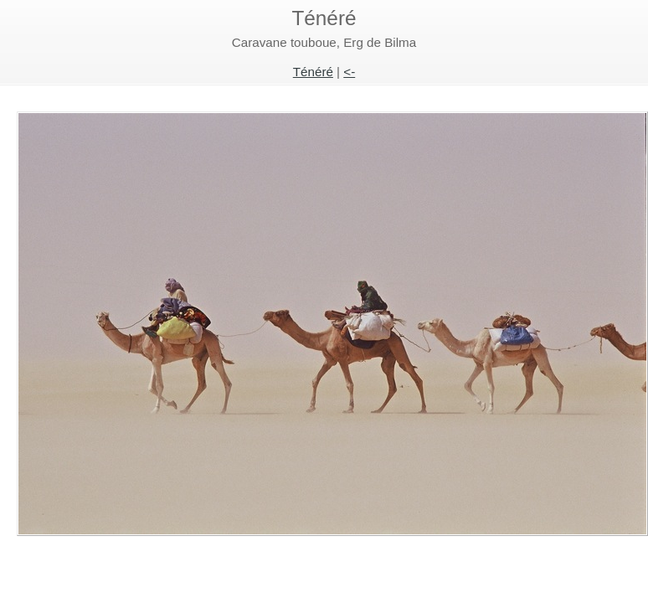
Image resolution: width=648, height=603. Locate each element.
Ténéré (313, 71)
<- (349, 71)
